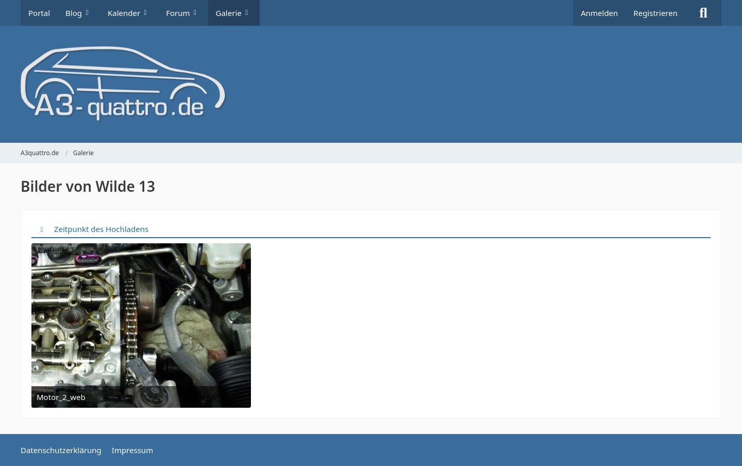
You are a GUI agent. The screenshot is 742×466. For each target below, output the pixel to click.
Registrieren (655, 13)
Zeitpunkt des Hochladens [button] (101, 229)
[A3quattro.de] (371, 84)
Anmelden (599, 13)
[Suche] (703, 13)
